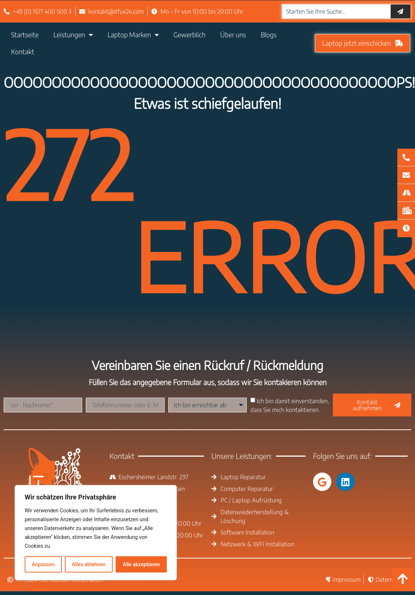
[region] (96, 532)
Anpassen (43, 564)
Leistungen (73, 35)
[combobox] (336, 11)
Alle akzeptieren (141, 564)
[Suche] (401, 11)
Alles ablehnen (89, 564)
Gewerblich (189, 34)
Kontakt (22, 51)
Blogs (269, 34)
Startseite (25, 34)
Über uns (233, 34)
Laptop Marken (133, 35)
